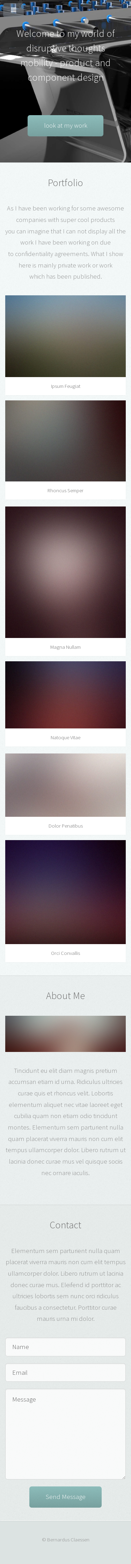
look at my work (65, 125)
